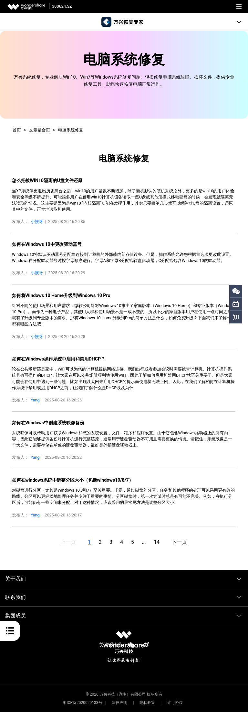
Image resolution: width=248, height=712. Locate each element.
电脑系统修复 (70, 130)
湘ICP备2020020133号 (82, 702)
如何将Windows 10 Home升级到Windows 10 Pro (61, 295)
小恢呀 (37, 221)
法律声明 (119, 702)
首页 (17, 130)
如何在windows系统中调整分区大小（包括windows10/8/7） (72, 480)
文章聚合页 (39, 130)
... (144, 542)
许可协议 (175, 702)
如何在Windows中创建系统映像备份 (48, 423)
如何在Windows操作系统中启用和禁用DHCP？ (58, 359)
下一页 (179, 542)
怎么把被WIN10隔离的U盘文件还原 (47, 180)
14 (157, 542)
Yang (35, 400)
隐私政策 (147, 702)
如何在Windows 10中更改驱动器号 (47, 244)
